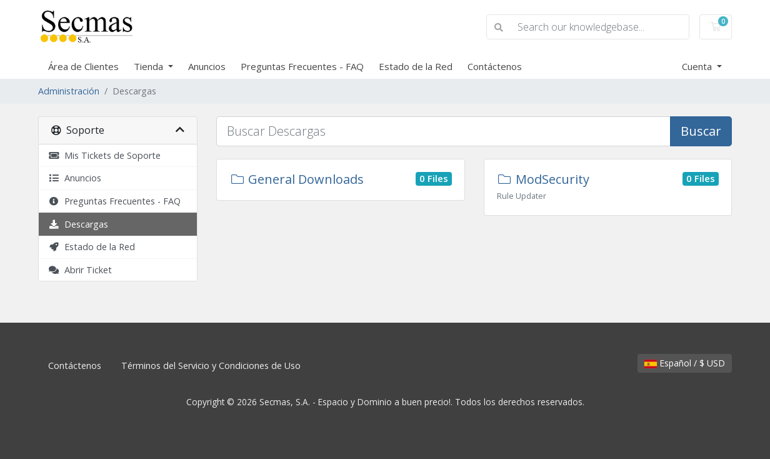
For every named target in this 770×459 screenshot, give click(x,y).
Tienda (150, 66)
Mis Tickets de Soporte (104, 155)
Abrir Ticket (80, 270)
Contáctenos (495, 66)
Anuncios (207, 66)
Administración (68, 91)
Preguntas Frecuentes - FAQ (302, 66)
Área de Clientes (83, 66)
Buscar (701, 131)
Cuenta (698, 66)
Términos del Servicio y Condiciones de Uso (211, 365)
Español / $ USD (684, 363)
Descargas (78, 224)
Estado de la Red (415, 66)
